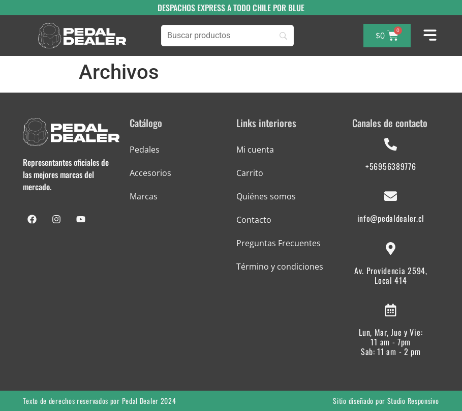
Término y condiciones (279, 266)
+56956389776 (390, 166)
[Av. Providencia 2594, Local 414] (390, 248)
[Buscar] (227, 35)
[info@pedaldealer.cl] (390, 196)
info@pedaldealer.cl (390, 218)
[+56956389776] (390, 144)
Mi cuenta (255, 149)
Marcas (144, 196)
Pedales (145, 149)
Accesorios (150, 173)
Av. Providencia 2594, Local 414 (390, 275)
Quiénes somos (266, 196)
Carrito (249, 173)
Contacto (253, 219)
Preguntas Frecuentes (278, 243)
